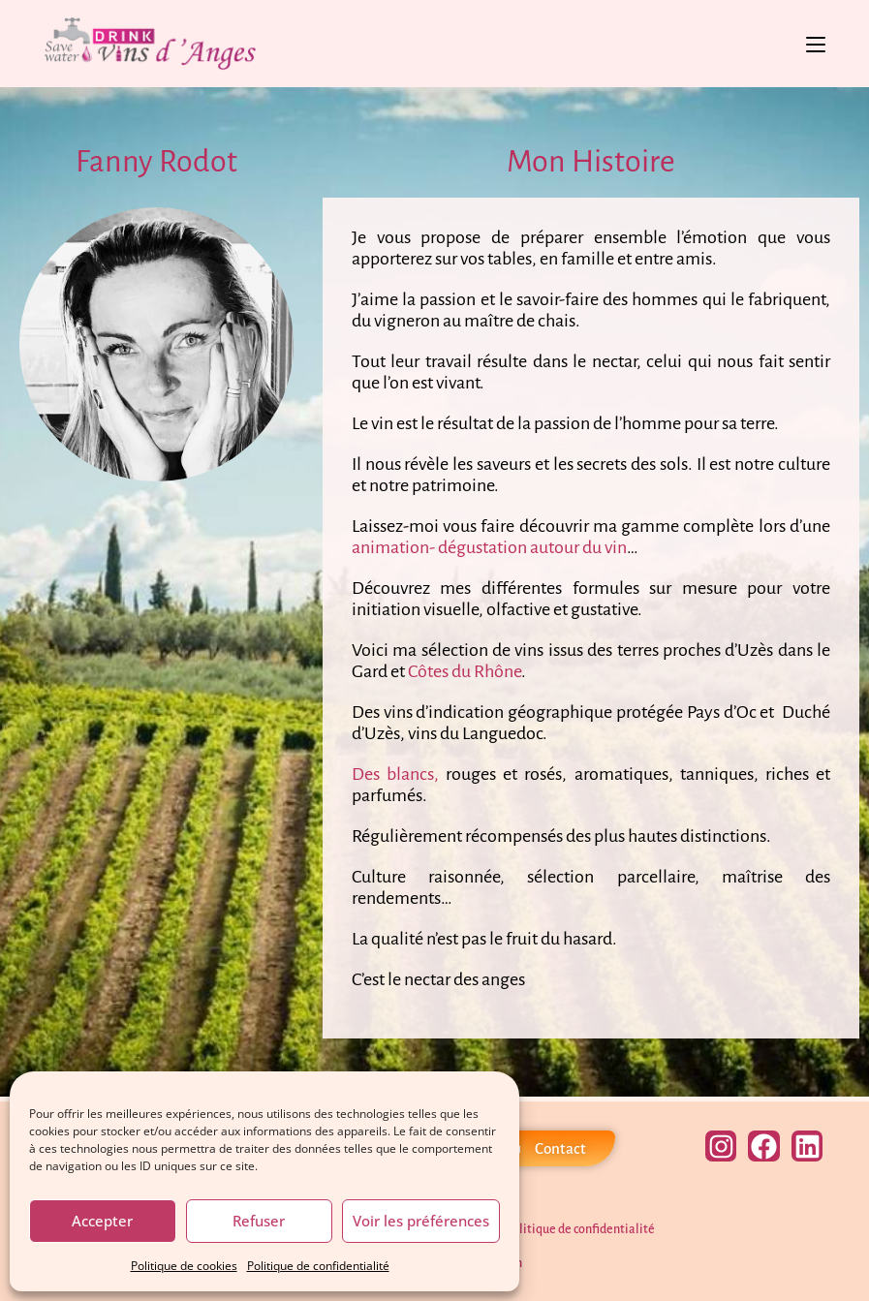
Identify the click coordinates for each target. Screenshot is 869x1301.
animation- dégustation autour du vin (489, 547)
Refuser (259, 1220)
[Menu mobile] (815, 43)
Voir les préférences (421, 1220)
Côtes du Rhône (463, 671)
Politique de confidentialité (318, 1265)
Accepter (102, 1220)
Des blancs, (395, 774)
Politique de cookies (184, 1265)
